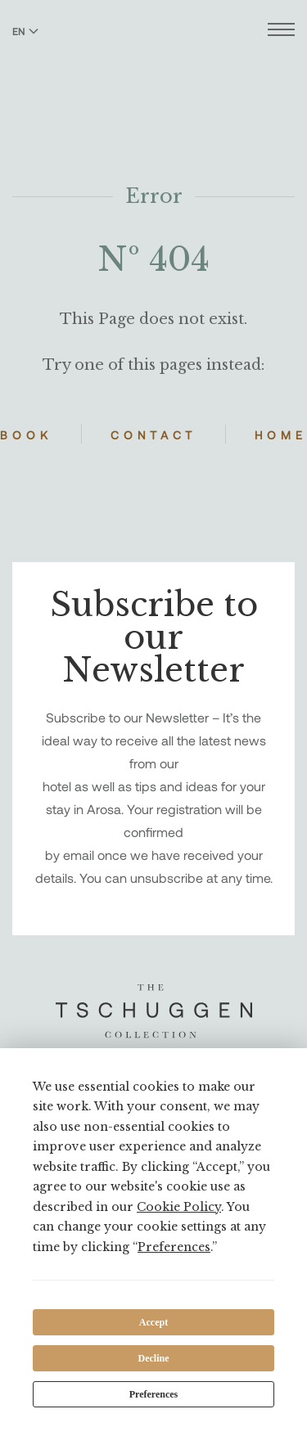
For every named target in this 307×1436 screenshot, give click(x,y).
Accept (153, 1322)
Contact (153, 435)
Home (281, 435)
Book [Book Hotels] (26, 435)
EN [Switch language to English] (25, 31)
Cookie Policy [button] (179, 1207)
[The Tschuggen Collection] (153, 56)
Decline (153, 1358)
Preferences (153, 1394)
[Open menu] (281, 31)
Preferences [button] (174, 1247)
